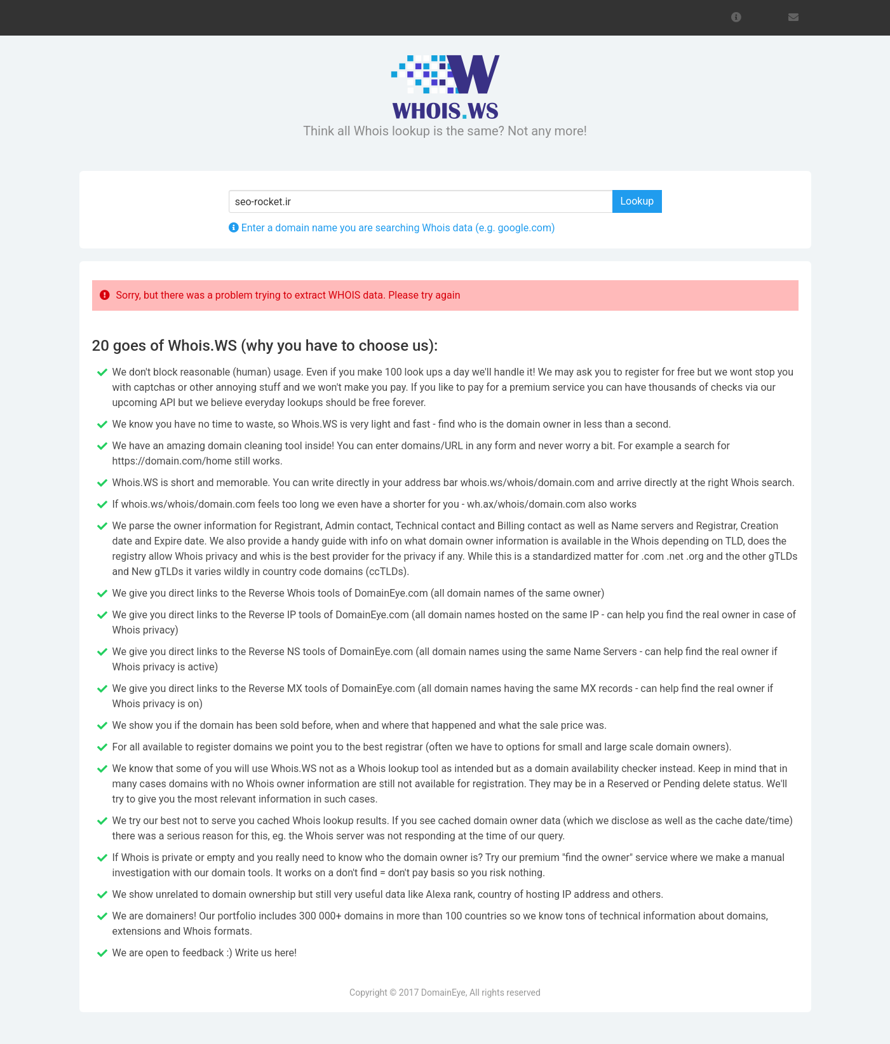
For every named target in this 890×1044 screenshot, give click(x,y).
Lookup (637, 201)
